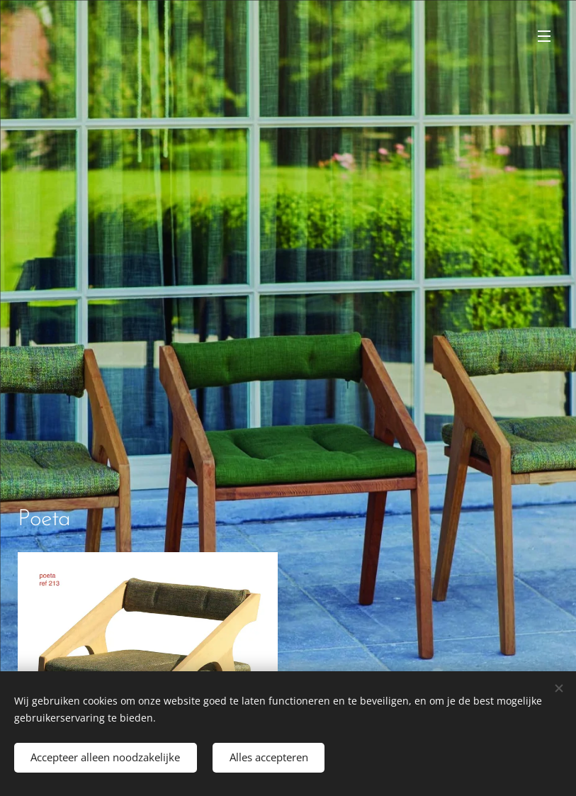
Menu (544, 36)
